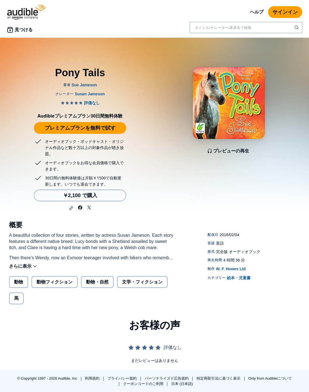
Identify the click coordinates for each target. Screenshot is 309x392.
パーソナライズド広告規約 (167, 378)
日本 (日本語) (182, 384)
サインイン (285, 12)
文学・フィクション (142, 282)
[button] (71, 208)
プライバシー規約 (122, 378)
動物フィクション (55, 282)
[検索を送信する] (297, 27)
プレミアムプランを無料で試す (80, 128)
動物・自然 (97, 282)
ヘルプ (256, 12)
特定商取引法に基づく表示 (219, 378)
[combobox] (246, 27)
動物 (18, 282)
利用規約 (93, 378)
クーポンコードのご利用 (143, 384)
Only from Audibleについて (270, 378)
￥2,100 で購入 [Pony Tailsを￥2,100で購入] (80, 195)
